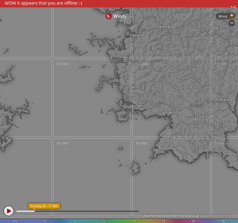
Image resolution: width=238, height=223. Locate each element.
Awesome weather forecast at (187, 215)
